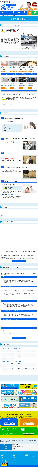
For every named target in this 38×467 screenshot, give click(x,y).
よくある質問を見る (19, 337)
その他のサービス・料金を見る (32, 90)
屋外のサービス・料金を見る (23, 90)
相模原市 (5, 363)
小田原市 (12, 363)
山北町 (34, 366)
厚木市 (27, 363)
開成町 (5, 368)
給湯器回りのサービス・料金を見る (6, 90)
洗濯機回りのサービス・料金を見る (15, 90)
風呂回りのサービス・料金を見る (23, 74)
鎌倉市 (34, 351)
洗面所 (2, 457)
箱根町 (12, 368)
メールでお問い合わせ (29, 13)
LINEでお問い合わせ (35, 13)
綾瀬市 (20, 356)
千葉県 (14, 457)
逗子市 (20, 353)
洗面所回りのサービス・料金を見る (32, 74)
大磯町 (5, 358)
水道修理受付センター (3, 15)
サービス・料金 (2, 454)
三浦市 (27, 353)
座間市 (12, 356)
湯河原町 (27, 368)
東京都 (14, 455)
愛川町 (34, 368)
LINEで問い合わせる (28, 433)
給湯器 (2, 458)
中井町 (12, 366)
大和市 (34, 353)
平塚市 (27, 351)
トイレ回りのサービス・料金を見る (6, 74)
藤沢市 (5, 353)
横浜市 (5, 351)
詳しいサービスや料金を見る (19, 260)
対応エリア (14, 454)
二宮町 (12, 358)
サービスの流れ (27, 454)
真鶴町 (20, 368)
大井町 (20, 366)
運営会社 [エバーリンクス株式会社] (29, 456)
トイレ (2, 455)
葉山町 (27, 356)
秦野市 (20, 363)
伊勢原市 (34, 363)
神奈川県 (9, 15)
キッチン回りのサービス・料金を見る (15, 74)
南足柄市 (5, 366)
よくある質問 (26, 455)
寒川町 (34, 356)
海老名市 (5, 356)
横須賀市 (20, 351)
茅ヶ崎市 (12, 353)
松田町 (27, 366)
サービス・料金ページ (20, 104)
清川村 (5, 371)
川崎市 (12, 351)
